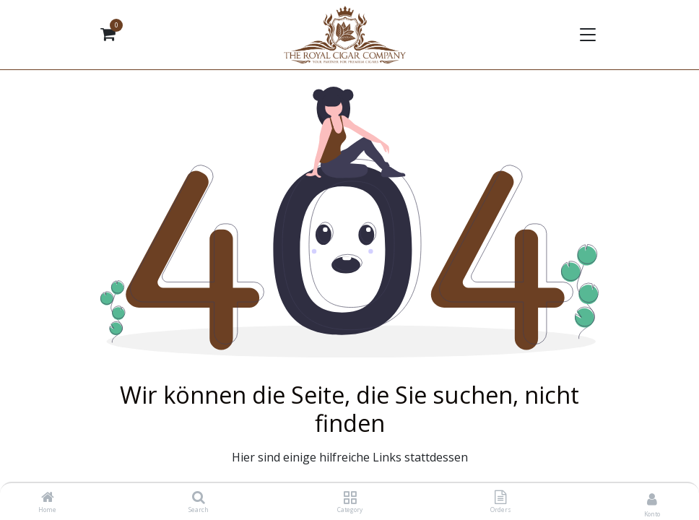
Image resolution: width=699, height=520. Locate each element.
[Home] (47, 498)
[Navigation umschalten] (586, 34)
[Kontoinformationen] (652, 498)
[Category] (350, 498)
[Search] (198, 498)
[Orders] (500, 498)
